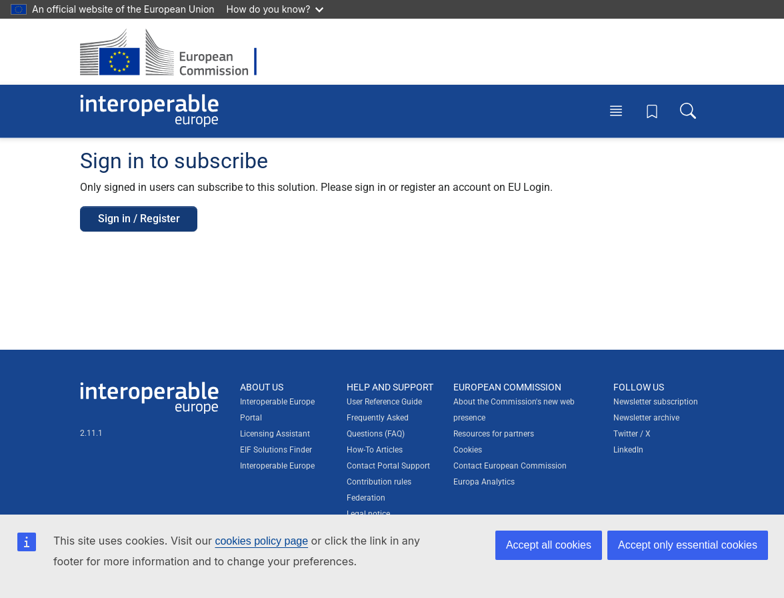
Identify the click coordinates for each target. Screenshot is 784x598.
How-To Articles (375, 450)
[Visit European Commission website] (175, 51)
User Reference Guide (384, 401)
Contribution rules (379, 482)
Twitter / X (632, 433)
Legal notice (368, 514)
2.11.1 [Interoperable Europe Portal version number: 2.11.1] (91, 433)
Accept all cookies (548, 545)
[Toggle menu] (616, 110)
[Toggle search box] (688, 110)
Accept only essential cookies (687, 545)
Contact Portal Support (388, 466)
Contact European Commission (510, 466)
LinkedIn (628, 450)
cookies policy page (261, 541)
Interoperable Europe (277, 466)
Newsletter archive (646, 417)
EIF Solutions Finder (276, 450)
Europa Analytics (484, 482)
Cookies (467, 450)
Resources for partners (493, 433)
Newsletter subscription (655, 401)
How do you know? (275, 9)
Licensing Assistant (275, 433)
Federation (366, 498)
